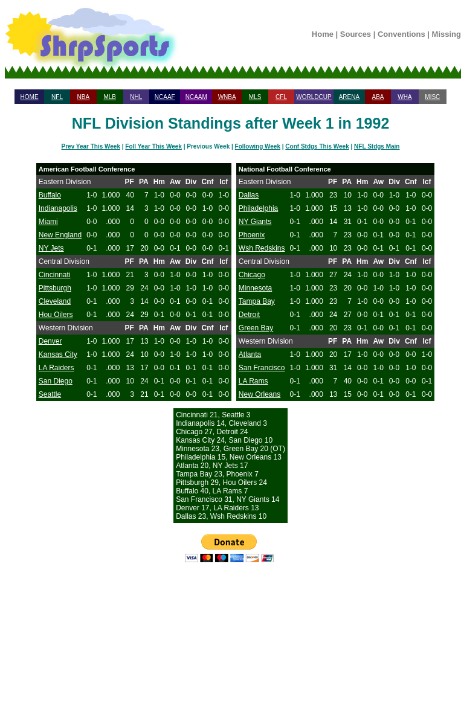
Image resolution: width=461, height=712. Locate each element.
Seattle (50, 394)
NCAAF (165, 97)
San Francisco (262, 368)
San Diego (56, 381)
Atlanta (250, 354)
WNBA (227, 97)
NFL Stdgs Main (376, 146)
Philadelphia (258, 208)
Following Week (257, 146)
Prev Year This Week (91, 146)
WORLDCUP (313, 97)
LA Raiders (56, 368)
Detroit (249, 314)
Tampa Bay (257, 301)
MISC (432, 97)
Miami (48, 221)
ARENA (349, 97)
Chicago (252, 275)
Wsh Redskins (262, 248)
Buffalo (50, 195)
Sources (355, 34)
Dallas (249, 195)
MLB (109, 97)
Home (323, 34)
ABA (378, 97)
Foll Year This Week (153, 146)
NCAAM (196, 97)
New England (60, 235)
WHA (404, 97)
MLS (255, 97)
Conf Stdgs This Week (317, 146)
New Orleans (259, 394)
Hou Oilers (56, 314)
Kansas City (58, 354)
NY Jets (51, 248)
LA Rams (253, 381)
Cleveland (55, 301)
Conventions (401, 34)
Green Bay (256, 328)
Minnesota (255, 288)
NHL (136, 97)
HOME (30, 97)
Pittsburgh (55, 288)
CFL (281, 97)
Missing (446, 34)
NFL (57, 97)
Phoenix (252, 235)
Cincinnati (55, 275)
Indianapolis (58, 208)
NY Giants (255, 221)
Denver (50, 341)
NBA (83, 97)
